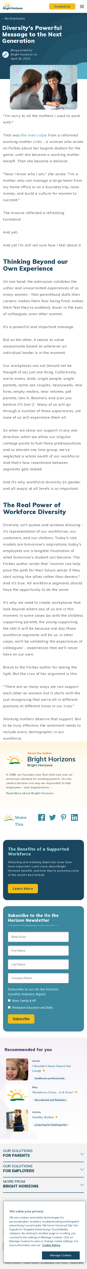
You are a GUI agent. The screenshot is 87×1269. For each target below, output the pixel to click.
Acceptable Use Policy (54, 1262)
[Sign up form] (38, 978)
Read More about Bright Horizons (30, 793)
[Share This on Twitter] (50, 821)
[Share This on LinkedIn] (72, 821)
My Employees (15, 18)
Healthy (45, 1117)
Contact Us (62, 6)
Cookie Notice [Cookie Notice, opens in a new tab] (51, 1245)
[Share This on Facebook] (39, 821)
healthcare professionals (50, 1078)
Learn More (23, 888)
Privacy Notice (12, 1262)
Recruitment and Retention (50, 1099)
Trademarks (76, 1262)
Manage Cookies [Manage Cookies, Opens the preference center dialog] (61, 1255)
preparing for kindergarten (51, 1124)
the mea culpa (34, 135)
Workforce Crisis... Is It (55, 1092)
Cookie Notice (30, 1262)
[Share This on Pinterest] (61, 821)
